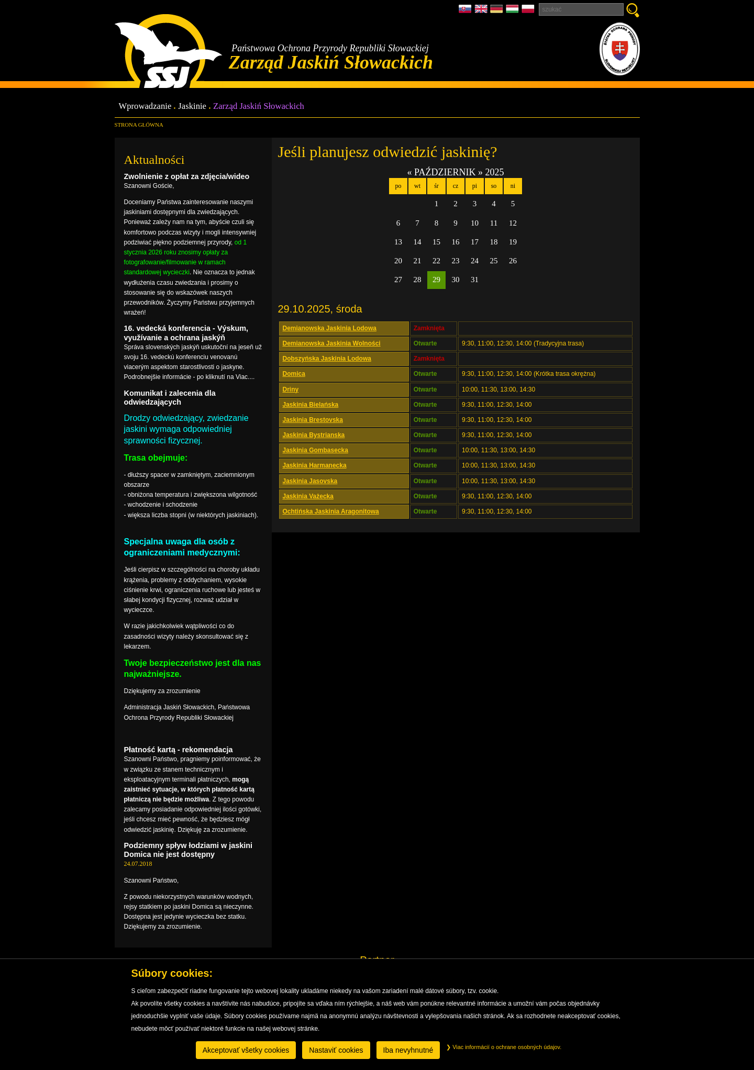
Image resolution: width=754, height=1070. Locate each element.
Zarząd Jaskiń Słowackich (258, 106)
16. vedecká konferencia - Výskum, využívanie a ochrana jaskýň (186, 332)
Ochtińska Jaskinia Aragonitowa (331, 511)
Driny (291, 389)
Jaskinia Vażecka (308, 496)
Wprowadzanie (145, 106)
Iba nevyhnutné (408, 1050)
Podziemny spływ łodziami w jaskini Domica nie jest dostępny (188, 850)
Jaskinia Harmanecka (315, 465)
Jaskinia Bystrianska (314, 435)
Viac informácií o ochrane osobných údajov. (503, 1047)
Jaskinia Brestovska (313, 419)
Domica (294, 373)
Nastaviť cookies (336, 1050)
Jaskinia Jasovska (310, 481)
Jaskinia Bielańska (311, 404)
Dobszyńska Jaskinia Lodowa (327, 358)
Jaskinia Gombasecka (315, 450)
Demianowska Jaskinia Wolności (332, 343)
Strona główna (139, 124)
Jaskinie (192, 106)
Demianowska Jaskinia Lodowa (329, 328)
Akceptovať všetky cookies (246, 1050)
